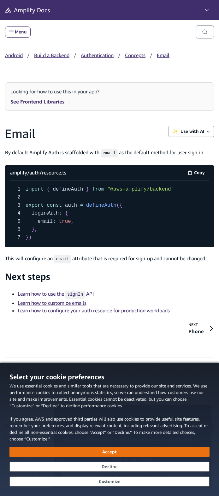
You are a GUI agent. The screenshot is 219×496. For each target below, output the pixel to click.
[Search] (205, 31)
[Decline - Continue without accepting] (109, 467)
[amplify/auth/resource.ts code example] (109, 213)
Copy (198, 173)
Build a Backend (51, 55)
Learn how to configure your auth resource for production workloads (94, 308)
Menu (18, 32)
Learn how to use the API (56, 292)
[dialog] (109, 429)
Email (163, 55)
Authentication (97, 55)
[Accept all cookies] (109, 452)
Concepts (135, 55)
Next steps (27, 275)
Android (14, 55)
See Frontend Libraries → (40, 101)
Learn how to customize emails (52, 301)
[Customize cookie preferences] (109, 481)
